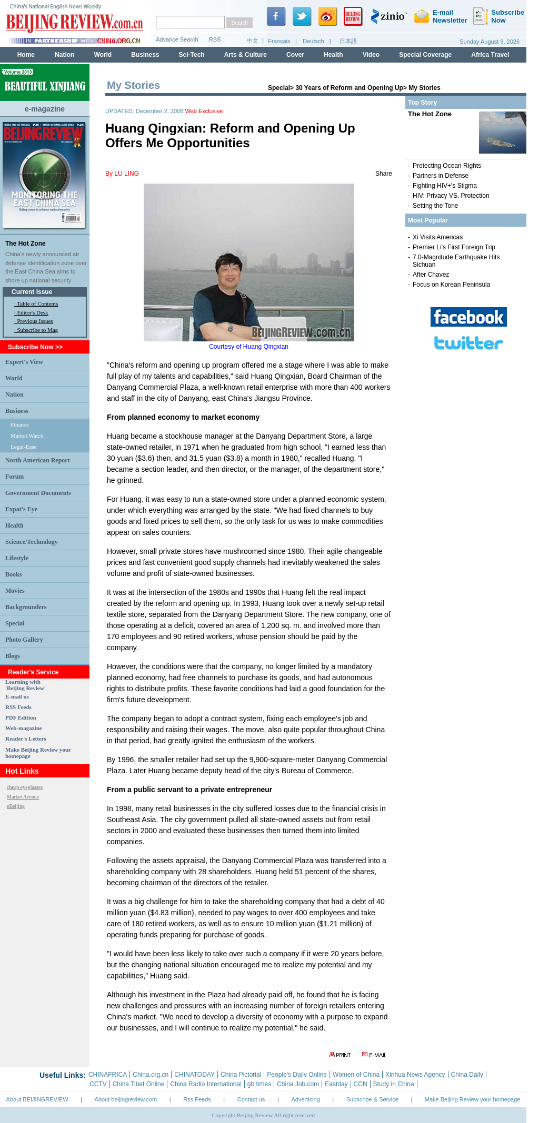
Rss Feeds (197, 1099)
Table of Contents (37, 303)
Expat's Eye (21, 509)
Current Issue (32, 292)
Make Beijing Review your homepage (473, 1099)
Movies (15, 590)
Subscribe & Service (372, 1099)
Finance (20, 424)
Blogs (12, 656)
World (14, 378)
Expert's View (24, 362)
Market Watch (27, 435)
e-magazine (45, 109)
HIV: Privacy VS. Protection (451, 195)
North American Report (37, 460)
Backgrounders (25, 607)
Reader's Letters (25, 738)
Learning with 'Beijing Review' (25, 685)
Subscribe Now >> (35, 347)
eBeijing (16, 806)
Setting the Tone (435, 205)
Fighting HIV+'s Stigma (445, 185)
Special (15, 623)
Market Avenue (23, 797)
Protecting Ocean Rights (447, 165)
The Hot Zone (25, 243)
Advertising (305, 1099)
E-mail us (17, 696)
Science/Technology (31, 541)
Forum (14, 476)
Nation (14, 394)
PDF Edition (20, 717)
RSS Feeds (18, 707)
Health (14, 525)
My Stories (424, 88)
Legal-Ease (23, 446)
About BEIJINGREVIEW (37, 1099)
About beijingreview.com (126, 1099)
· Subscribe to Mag (36, 330)
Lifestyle (16, 558)
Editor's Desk (32, 312)
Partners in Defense (440, 175)
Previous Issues (35, 321)
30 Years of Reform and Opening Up (349, 88)
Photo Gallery (24, 639)
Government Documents (38, 493)
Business (16, 410)
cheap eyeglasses (25, 787)
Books (13, 574)
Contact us (251, 1099)
